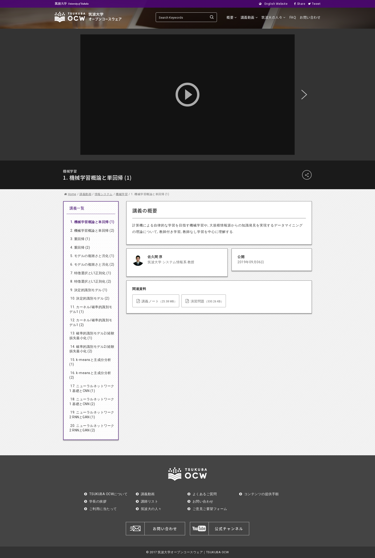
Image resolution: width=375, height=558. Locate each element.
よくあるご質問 (202, 494)
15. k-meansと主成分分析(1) (90, 362)
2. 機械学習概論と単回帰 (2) (92, 230)
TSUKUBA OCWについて (105, 494)
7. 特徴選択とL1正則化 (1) (90, 273)
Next (304, 94)
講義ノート (157, 301)
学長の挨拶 (95, 501)
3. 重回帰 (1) (80, 239)
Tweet (312, 3)
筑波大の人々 (273, 17)
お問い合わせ (310, 17)
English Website (271, 3)
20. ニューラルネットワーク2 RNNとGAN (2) (91, 428)
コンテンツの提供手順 (259, 494)
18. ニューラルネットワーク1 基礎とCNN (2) (91, 401)
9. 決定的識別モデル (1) (88, 290)
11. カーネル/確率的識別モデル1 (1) (90, 309)
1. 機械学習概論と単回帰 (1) (92, 222)
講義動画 (249, 17)
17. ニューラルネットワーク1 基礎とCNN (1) (91, 388)
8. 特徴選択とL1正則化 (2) (90, 281)
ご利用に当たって (100, 509)
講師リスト (147, 501)
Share (298, 3)
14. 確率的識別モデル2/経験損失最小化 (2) (91, 349)
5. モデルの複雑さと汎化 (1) (92, 256)
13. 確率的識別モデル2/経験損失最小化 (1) (91, 335)
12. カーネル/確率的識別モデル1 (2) (90, 322)
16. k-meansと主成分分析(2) (90, 375)
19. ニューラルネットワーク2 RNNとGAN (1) (91, 414)
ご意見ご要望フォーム (207, 509)
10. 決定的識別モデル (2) (89, 298)
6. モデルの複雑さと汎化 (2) (92, 264)
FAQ (292, 17)
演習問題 (205, 301)
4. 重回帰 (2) (80, 247)
